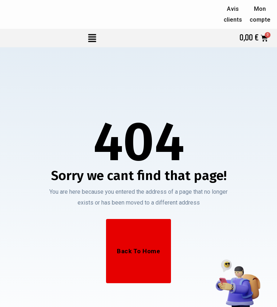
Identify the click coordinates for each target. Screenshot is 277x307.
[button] (92, 38)
